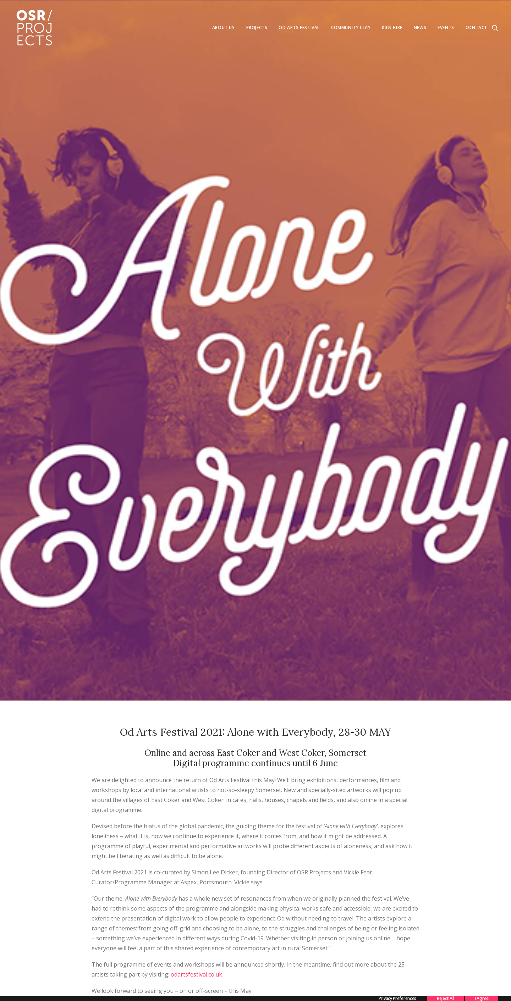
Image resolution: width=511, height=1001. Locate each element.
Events (446, 27)
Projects (257, 27)
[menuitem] (223, 27)
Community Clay (350, 27)
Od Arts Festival (299, 27)
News (420, 27)
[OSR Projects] (34, 27)
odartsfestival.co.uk (196, 864)
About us (223, 27)
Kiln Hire (392, 27)
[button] (495, 27)
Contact (476, 27)
